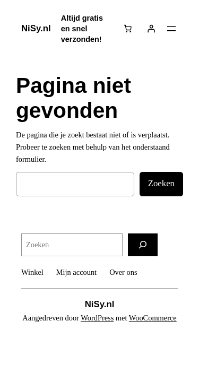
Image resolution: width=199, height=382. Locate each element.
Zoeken (161, 183)
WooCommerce (153, 318)
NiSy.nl (36, 28)
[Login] (151, 28)
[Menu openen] (171, 28)
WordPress (97, 318)
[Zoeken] (143, 244)
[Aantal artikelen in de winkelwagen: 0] (127, 28)
